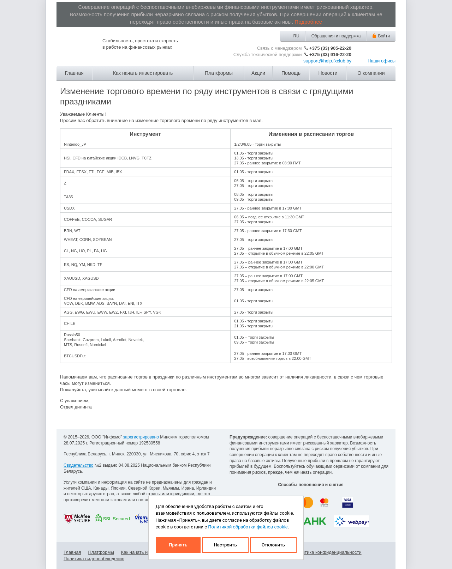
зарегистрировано (141, 437)
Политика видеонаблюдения (94, 558)
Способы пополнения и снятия (310, 484)
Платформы (219, 73)
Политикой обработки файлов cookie (248, 526)
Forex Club (75, 49)
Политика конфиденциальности (328, 552)
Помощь (291, 73)
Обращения (336, 36)
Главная (74, 73)
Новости (327, 73)
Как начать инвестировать (143, 73)
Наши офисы (382, 60)
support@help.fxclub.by (327, 60)
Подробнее (308, 22)
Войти (384, 36)
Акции (258, 73)
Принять (178, 544)
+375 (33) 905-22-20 (330, 48)
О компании (371, 73)
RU (296, 36)
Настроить (225, 544)
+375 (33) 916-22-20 (330, 54)
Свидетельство (78, 465)
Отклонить (273, 544)
